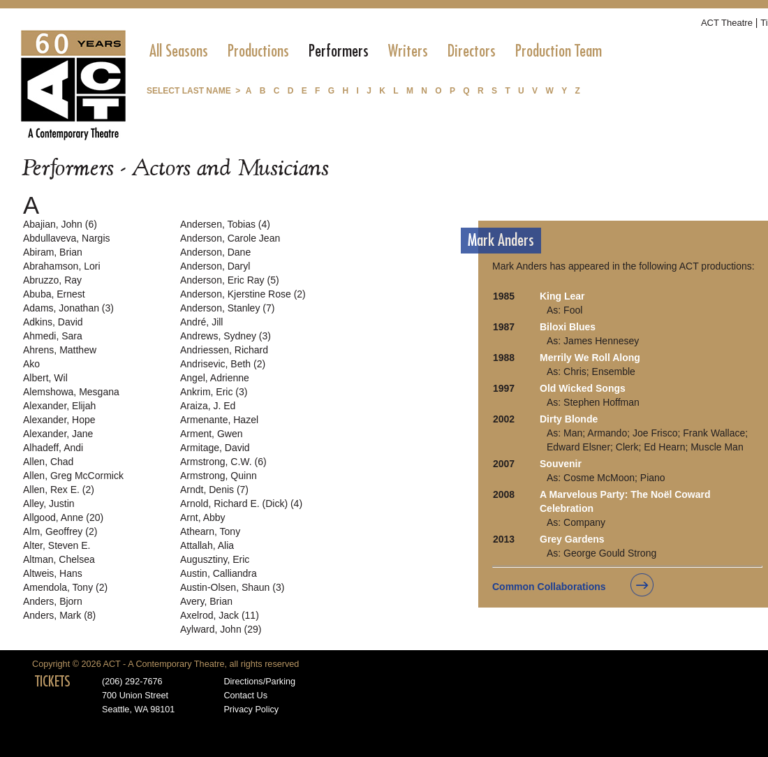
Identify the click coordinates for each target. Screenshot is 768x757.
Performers (339, 51)
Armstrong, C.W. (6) (223, 461)
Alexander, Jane (58, 433)
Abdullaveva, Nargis (66, 238)
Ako (31, 363)
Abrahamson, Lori (62, 266)
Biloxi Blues (568, 326)
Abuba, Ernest (54, 294)
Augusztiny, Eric (214, 559)
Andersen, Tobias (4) (225, 224)
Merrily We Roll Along (590, 357)
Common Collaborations (549, 586)
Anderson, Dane (215, 252)
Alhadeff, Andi (53, 447)
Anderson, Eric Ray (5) (229, 280)
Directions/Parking (259, 681)
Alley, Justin (49, 503)
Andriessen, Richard (224, 349)
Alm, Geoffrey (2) (60, 531)
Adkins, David (53, 322)
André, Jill (201, 322)
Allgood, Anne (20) (63, 517)
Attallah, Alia (207, 545)
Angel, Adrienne (214, 377)
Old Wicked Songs (583, 388)
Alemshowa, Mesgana (71, 391)
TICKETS (53, 681)
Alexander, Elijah (59, 405)
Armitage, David (215, 447)
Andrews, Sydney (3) (225, 335)
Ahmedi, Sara (52, 335)
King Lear (562, 296)
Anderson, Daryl (215, 266)
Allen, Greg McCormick (73, 475)
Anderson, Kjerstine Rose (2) (243, 294)
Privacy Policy (251, 709)
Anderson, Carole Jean (230, 238)
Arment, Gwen (211, 433)
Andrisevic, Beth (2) (222, 363)
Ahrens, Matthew (59, 349)
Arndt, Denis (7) (214, 489)
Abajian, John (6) (60, 224)
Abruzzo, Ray (52, 280)
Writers (408, 51)
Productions (258, 51)
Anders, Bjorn (52, 601)
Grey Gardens (572, 539)
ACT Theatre (727, 22)
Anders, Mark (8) (59, 615)
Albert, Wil (45, 377)
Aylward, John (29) (220, 629)
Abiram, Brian (52, 252)
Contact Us (245, 695)
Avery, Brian (206, 601)
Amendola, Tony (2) (65, 587)
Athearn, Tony (210, 531)
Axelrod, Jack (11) (219, 615)
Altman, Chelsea (59, 559)
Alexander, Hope (59, 419)
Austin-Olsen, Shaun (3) (232, 587)
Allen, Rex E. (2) (58, 489)
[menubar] (376, 51)
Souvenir (561, 463)
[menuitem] (179, 51)
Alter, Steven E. (57, 545)
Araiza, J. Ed (207, 405)
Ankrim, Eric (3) (213, 391)
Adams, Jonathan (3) (68, 308)
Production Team (558, 51)
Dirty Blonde (569, 419)
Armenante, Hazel (219, 419)
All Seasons (178, 51)
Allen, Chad (48, 461)
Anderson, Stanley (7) (227, 308)
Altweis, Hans (52, 573)
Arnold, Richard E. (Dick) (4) (241, 503)
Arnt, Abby (203, 517)
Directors (472, 51)
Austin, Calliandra (218, 573)
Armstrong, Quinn (218, 475)
